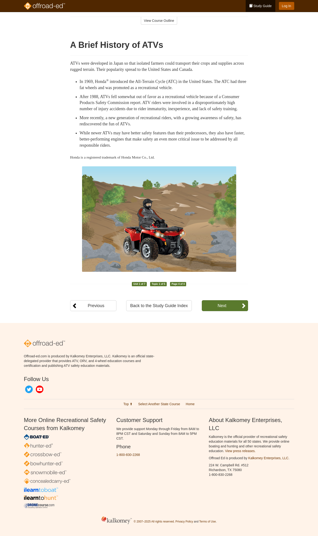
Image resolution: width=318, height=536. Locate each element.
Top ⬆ (127, 404)
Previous (96, 305)
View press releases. (240, 451)
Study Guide (260, 6)
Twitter (29, 389)
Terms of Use (207, 521)
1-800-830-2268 (128, 455)
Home (190, 404)
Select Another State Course (159, 404)
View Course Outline (159, 21)
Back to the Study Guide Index (159, 305)
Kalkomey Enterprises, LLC (268, 458)
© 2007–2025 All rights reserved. (154, 521)
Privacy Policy (184, 521)
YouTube (39, 389)
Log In (286, 6)
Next (221, 305)
